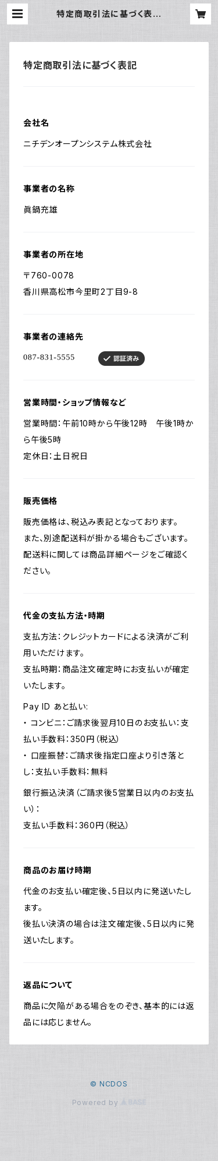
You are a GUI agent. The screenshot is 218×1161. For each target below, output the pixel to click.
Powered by (109, 1102)
